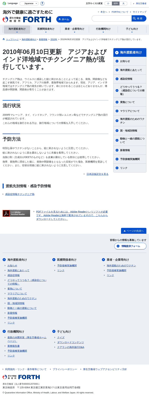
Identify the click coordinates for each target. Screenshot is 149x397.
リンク (123, 168)
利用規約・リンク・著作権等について (26, 369)
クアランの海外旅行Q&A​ (70, 347)
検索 (140, 18)
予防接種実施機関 (130, 159)
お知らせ (125, 61)
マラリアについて (130, 111)
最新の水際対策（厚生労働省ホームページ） (26, 339)
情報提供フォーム (131, 246)
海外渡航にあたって (131, 70)
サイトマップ (139, 12)
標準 (116, 3)
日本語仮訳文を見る (97, 174)
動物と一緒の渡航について (132, 140)
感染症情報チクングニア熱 (19, 194)
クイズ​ (61, 337)
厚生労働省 (141, 3)
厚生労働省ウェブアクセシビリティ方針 (105, 369)
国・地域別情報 (128, 130)
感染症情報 (126, 78)
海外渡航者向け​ (131, 52)
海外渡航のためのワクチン (132, 121)
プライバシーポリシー (65, 369)
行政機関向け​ (15, 331)
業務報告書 (13, 345)
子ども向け (64, 331)
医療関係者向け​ (67, 259)
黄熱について (127, 102)
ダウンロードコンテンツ (70, 342)
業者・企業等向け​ (118, 259)
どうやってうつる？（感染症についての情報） (132, 90)
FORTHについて (120, 12)
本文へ (103, 12)
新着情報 (125, 150)
